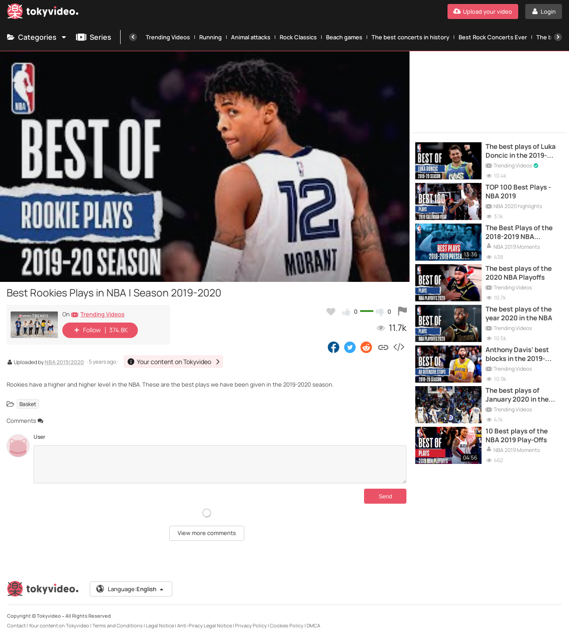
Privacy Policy (251, 625)
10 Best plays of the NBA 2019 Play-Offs (517, 435)
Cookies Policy (286, 625)
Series (93, 37)
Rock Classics (298, 37)
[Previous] (133, 37)
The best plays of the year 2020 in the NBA (519, 314)
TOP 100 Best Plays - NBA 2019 (518, 192)
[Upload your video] (483, 11)
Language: (130, 589)
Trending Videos (168, 37)
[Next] (558, 37)
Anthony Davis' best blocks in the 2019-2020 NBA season (517, 355)
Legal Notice (160, 625)
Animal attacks (250, 37)
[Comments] (220, 464)
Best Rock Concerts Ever (493, 37)
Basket (27, 403)
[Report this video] (402, 311)
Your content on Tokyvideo (59, 625)
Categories (37, 37)
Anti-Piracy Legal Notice (204, 625)
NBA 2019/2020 (64, 363)
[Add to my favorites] (330, 311)
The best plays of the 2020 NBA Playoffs (519, 273)
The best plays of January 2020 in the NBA (517, 395)
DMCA (313, 625)
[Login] (543, 11)
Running (210, 37)
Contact (16, 625)
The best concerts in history (410, 37)
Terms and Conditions (117, 625)
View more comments (207, 533)
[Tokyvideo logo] (43, 13)
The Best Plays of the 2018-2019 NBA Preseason (519, 233)
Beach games (344, 37)
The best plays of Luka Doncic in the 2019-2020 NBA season (521, 151)
